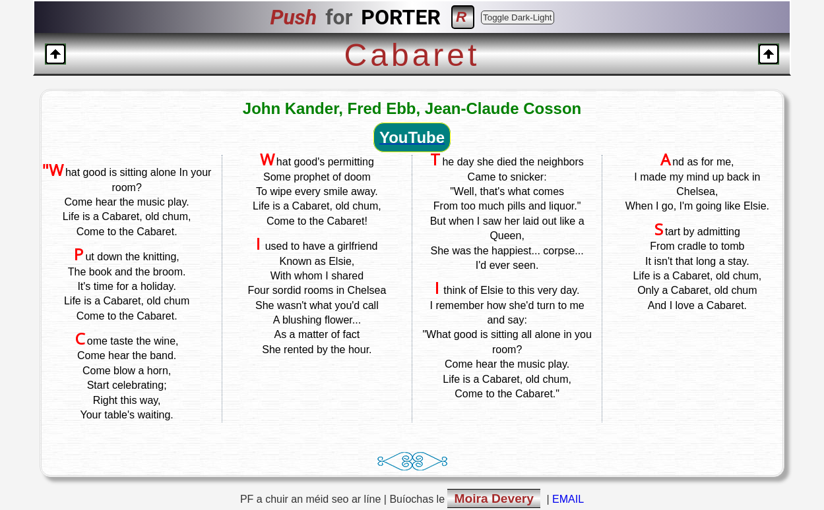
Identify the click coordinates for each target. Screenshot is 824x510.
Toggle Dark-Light (517, 17)
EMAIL (568, 499)
